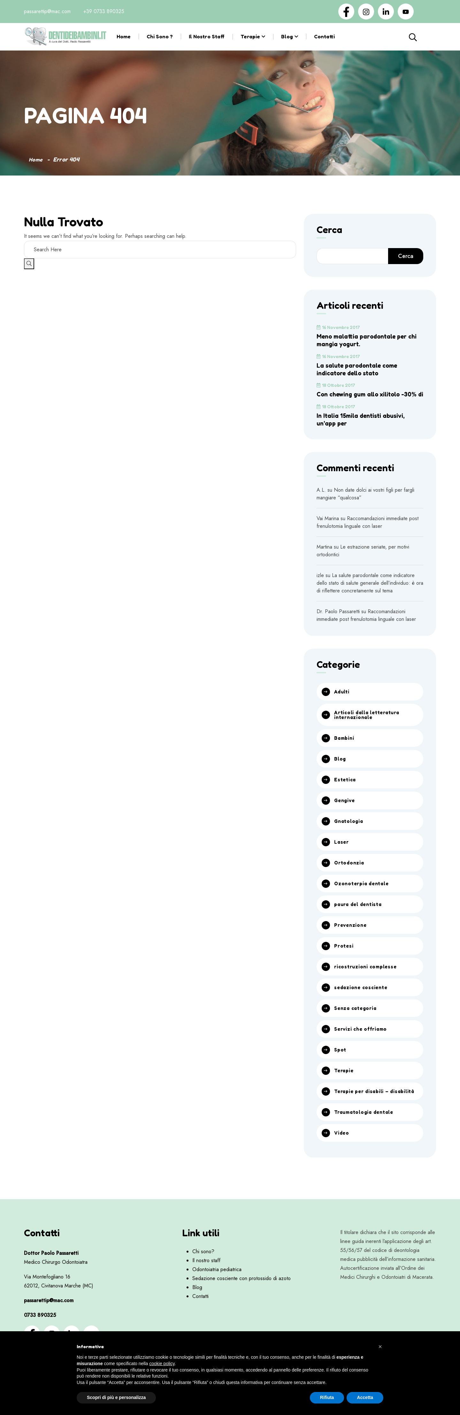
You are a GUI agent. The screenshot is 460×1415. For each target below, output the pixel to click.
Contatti (324, 36)
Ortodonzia (350, 873)
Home (124, 36)
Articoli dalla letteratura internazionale (369, 723)
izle (320, 583)
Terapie (250, 36)
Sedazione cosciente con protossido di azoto (241, 1298)
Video (342, 1153)
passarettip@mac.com (47, 11)
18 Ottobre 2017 (336, 385)
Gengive (345, 810)
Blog (287, 36)
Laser (342, 852)
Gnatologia (349, 831)
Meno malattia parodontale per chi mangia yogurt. (365, 340)
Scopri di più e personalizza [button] (116, 1397)
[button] (380, 1346)
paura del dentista (360, 915)
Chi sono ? (160, 36)
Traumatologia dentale (366, 1132)
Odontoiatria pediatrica (216, 1289)
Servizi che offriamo (362, 1042)
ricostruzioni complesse (367, 979)
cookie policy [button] (161, 1363)
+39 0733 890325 (103, 11)
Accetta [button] (365, 1397)
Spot (340, 1063)
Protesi (344, 958)
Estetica (345, 789)
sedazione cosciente (362, 1000)
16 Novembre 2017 (338, 327)
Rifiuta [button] (327, 1397)
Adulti (342, 699)
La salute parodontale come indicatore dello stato (360, 369)
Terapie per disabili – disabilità (363, 1108)
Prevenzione (351, 937)
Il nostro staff (207, 36)
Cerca (418, 36)
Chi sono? (203, 1271)
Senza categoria (357, 1021)
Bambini (345, 747)
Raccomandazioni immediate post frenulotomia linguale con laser (367, 529)
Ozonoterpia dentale (363, 894)
